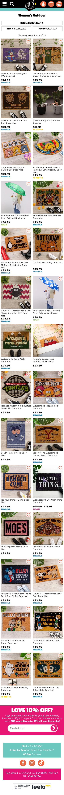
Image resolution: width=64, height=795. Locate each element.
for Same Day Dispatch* (32, 749)
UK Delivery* (32, 745)
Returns (32, 754)
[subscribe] (54, 728)
